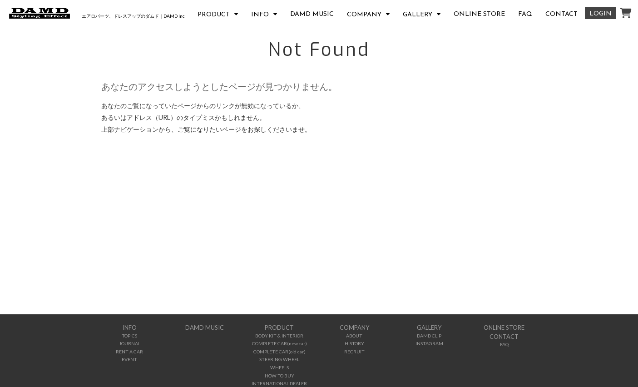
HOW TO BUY (279, 375)
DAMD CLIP (429, 335)
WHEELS (279, 367)
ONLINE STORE (479, 14)
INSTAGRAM (429, 343)
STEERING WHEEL (279, 359)
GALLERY (417, 14)
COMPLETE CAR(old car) (279, 351)
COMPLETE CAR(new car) (279, 343)
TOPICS (129, 335)
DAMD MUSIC (312, 14)
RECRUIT (354, 351)
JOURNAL (129, 343)
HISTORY (354, 343)
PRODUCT (214, 14)
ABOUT (354, 335)
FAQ (525, 14)
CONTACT (561, 14)
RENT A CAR (129, 351)
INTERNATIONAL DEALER (279, 383)
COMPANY (364, 14)
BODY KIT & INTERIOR (279, 335)
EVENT (129, 359)
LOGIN (600, 13)
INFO (260, 14)
